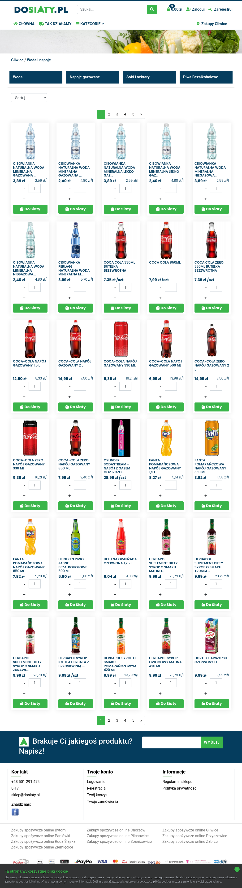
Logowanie (96, 781)
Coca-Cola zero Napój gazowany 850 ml (74, 464)
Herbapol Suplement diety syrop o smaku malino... (163, 565)
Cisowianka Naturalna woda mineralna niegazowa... (210, 169)
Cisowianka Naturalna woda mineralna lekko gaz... (119, 169)
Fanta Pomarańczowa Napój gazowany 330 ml (210, 466)
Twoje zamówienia (102, 801)
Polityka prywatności (180, 788)
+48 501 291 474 (25, 781)
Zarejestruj (220, 9)
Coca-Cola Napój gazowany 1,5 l (29, 363)
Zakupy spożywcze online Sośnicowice (119, 841)
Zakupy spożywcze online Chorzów (116, 830)
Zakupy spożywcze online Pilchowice (118, 836)
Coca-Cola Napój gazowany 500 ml (165, 363)
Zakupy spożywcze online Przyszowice (194, 836)
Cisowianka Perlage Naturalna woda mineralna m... (74, 268)
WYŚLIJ (212, 742)
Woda (17, 77)
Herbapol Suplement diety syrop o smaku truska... (208, 565)
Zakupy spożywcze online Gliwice (190, 830)
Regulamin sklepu (177, 781)
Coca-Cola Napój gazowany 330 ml (120, 363)
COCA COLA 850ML (165, 262)
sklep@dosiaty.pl (25, 795)
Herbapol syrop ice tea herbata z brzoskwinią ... (73, 662)
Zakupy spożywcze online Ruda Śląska (43, 841)
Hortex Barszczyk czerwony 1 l (211, 660)
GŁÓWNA (24, 24)
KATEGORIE (88, 24)
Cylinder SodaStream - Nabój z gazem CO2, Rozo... (117, 466)
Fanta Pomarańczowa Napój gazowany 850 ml (29, 565)
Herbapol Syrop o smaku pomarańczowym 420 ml (120, 664)
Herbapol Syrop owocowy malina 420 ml (165, 662)
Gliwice (17, 60)
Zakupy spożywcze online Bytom (38, 830)
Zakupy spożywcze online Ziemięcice (42, 847)
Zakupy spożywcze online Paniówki (40, 836)
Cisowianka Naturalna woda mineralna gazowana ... (28, 169)
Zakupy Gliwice (212, 24)
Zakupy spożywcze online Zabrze (190, 841)
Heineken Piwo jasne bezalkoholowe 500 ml (72, 565)
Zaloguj (195, 9)
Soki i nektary (138, 77)
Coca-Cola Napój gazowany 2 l (74, 363)
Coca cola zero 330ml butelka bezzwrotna (209, 266)
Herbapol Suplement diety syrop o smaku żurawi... (27, 664)
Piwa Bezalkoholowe (200, 77)
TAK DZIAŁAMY (55, 24)
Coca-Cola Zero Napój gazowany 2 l (211, 365)
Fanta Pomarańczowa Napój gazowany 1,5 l (165, 466)
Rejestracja (96, 788)
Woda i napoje (39, 60)
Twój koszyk (97, 795)
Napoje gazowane (85, 77)
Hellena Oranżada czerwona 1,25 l (120, 561)
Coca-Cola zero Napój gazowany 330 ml (29, 464)
